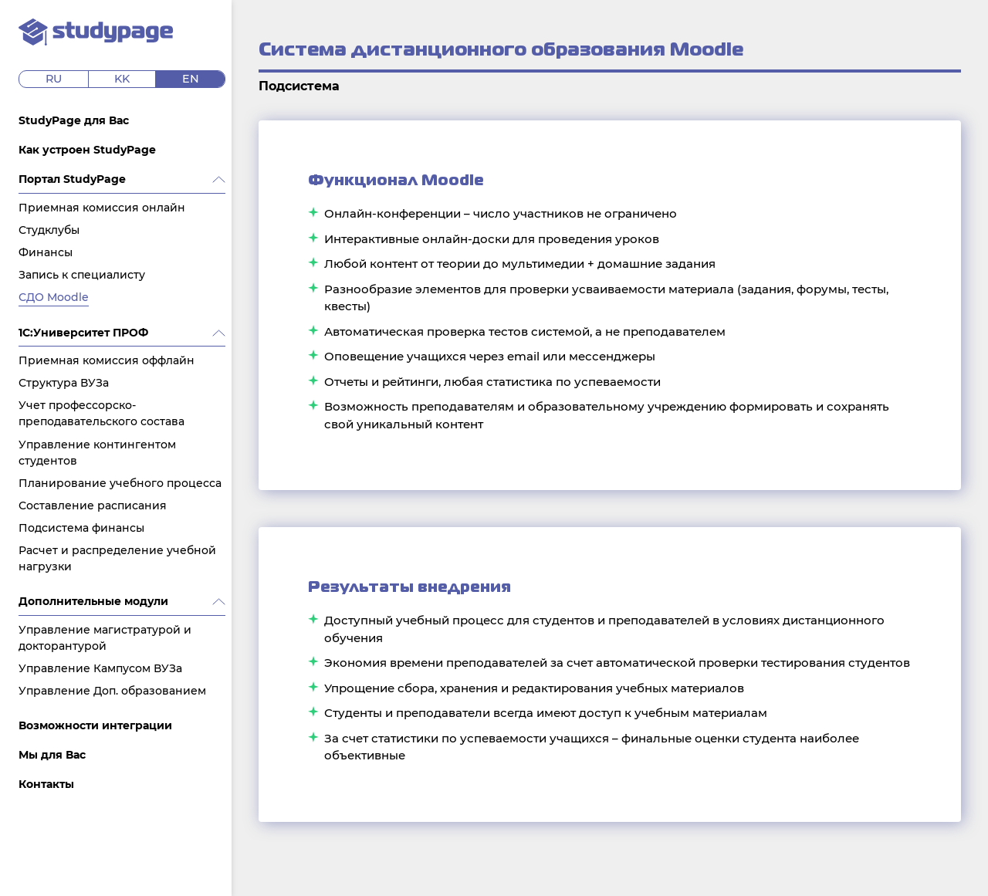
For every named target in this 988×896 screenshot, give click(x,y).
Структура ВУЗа (64, 383)
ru (54, 79)
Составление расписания (93, 505)
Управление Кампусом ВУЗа (100, 668)
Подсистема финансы (81, 528)
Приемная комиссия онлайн (102, 208)
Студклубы (49, 230)
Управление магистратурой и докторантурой (105, 638)
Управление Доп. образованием (112, 691)
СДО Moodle (54, 297)
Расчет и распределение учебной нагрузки (117, 558)
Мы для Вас (52, 755)
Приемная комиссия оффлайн (107, 360)
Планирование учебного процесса (120, 483)
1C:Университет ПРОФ (83, 333)
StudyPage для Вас (74, 120)
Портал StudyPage (72, 179)
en (190, 79)
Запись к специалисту (82, 275)
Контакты (46, 784)
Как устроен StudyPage (87, 150)
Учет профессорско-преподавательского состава (101, 413)
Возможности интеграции (95, 725)
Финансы (46, 252)
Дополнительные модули (93, 601)
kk (122, 79)
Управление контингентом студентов (97, 453)
